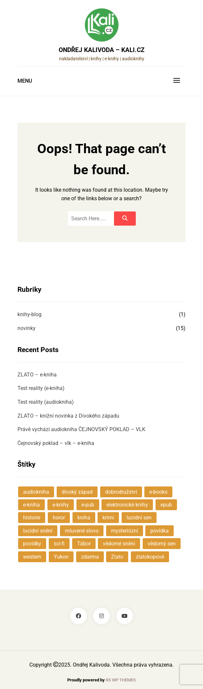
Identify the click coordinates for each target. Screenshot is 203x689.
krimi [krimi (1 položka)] (108, 517)
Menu (24, 81)
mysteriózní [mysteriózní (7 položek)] (124, 531)
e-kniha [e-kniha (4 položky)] (31, 505)
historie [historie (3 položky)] (31, 517)
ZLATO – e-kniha (37, 375)
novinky (26, 328)
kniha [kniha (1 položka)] (83, 517)
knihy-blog (29, 314)
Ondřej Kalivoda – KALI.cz (102, 50)
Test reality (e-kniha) (41, 388)
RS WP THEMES (121, 679)
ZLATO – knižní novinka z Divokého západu (68, 416)
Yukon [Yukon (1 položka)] (61, 557)
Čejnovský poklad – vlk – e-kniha (55, 443)
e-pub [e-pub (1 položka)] (87, 505)
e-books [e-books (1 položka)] (158, 492)
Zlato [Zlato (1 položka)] (117, 557)
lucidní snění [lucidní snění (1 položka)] (37, 531)
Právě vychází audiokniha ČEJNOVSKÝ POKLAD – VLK (81, 429)
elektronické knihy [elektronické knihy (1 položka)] (127, 505)
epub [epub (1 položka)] (166, 505)
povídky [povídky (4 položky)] (32, 543)
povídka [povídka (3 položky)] (159, 531)
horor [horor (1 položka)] (59, 517)
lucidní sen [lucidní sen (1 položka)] (139, 517)
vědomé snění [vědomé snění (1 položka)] (119, 543)
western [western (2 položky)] (32, 557)
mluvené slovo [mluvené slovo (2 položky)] (82, 531)
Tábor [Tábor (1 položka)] (84, 543)
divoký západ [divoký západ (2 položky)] (77, 492)
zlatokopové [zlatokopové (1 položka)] (150, 557)
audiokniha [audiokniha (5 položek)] (36, 492)
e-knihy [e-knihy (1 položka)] (60, 505)
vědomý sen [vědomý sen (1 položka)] (162, 543)
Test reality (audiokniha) (45, 402)
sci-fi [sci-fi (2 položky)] (59, 543)
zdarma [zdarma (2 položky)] (90, 557)
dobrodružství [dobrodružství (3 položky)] (121, 492)
